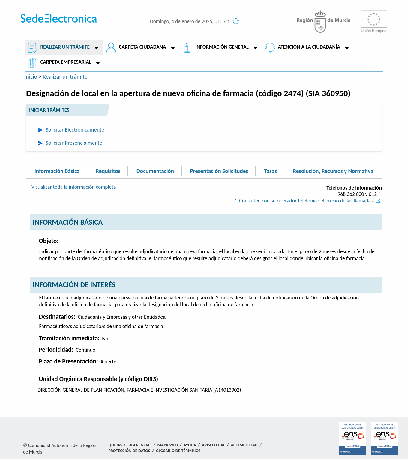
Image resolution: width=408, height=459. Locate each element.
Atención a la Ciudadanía (309, 47)
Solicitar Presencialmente (74, 142)
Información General (222, 47)
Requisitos (108, 170)
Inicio (31, 76)
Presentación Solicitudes (219, 170)
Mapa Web (168, 445)
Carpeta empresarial (65, 62)
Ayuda (190, 445)
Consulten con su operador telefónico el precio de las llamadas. (310, 200)
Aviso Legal (213, 445)
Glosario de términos (178, 450)
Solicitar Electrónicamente (75, 129)
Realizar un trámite (64, 47)
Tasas (270, 170)
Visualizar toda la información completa (74, 187)
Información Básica (57, 170)
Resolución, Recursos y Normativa (333, 170)
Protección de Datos (129, 450)
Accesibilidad (244, 445)
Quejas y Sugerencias (130, 445)
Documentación (155, 170)
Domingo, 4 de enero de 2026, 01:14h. (190, 21)
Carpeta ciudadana (142, 47)
